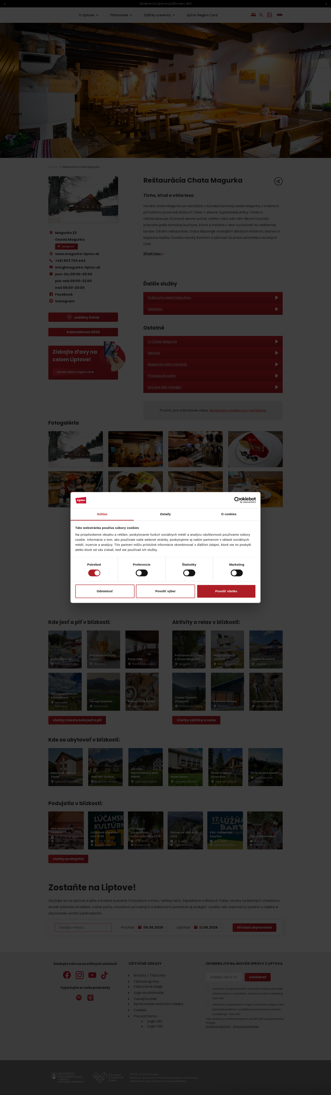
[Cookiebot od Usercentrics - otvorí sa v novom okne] (237, 500)
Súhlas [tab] (102, 514)
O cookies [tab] (229, 514)
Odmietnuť (105, 591)
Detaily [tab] (165, 514)
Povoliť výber (165, 591)
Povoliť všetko (226, 591)
